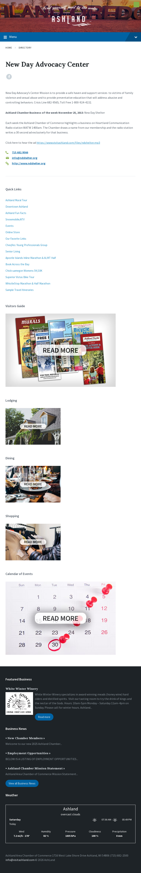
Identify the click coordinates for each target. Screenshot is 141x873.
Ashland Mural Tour (16, 200)
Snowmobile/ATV (15, 219)
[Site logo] (70, 25)
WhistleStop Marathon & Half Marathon (28, 283)
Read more (44, 717)
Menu (70, 37)
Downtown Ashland (17, 206)
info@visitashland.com (20, 860)
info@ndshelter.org (24, 158)
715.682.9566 (20, 152)
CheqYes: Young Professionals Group (26, 245)
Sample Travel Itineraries (20, 290)
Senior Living (13, 251)
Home (9, 47)
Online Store (13, 232)
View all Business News (22, 783)
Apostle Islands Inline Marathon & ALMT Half (31, 258)
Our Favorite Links (16, 238)
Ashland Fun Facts (16, 213)
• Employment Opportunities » (28, 753)
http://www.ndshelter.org (28, 163)
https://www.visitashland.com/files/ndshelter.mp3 (68, 142)
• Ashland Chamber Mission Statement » (35, 768)
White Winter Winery (22, 688)
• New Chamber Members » (25, 738)
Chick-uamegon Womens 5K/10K (24, 270)
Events (10, 226)
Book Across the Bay (17, 264)
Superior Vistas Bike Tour (20, 277)
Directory (25, 47)
